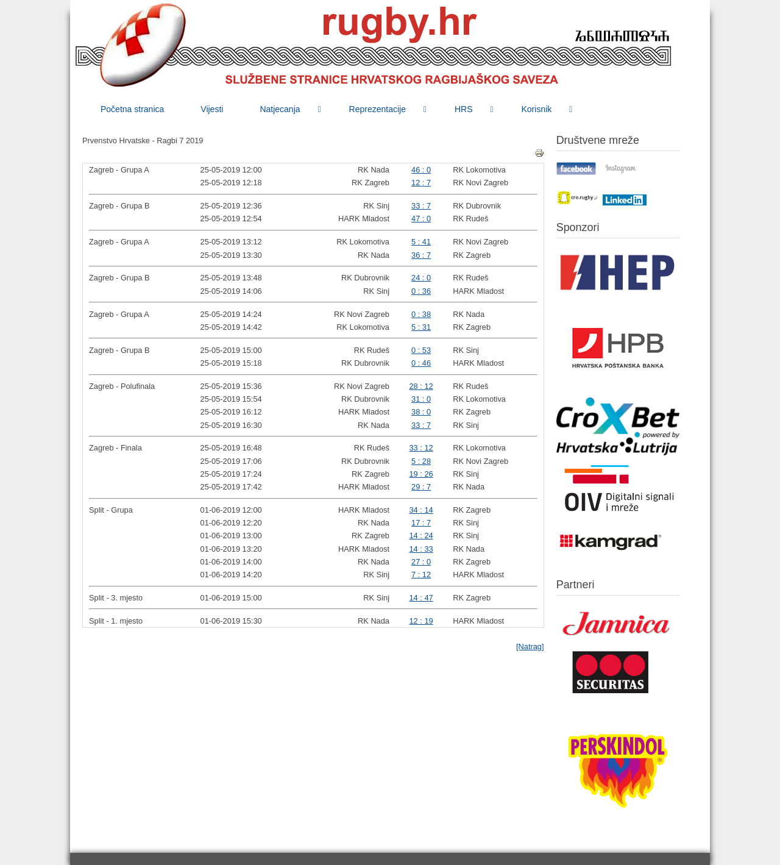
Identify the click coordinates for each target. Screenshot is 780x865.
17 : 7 (421, 522)
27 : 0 (421, 561)
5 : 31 (421, 327)
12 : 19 (421, 620)
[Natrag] (530, 646)
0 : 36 (421, 291)
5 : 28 (421, 461)
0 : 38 (421, 314)
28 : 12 (421, 386)
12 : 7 (421, 182)
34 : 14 (421, 509)
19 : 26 (421, 474)
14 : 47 (421, 597)
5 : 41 (421, 241)
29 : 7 (421, 486)
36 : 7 (421, 255)
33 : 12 (421, 447)
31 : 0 (421, 399)
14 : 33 (421, 549)
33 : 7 (421, 205)
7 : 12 (421, 574)
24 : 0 (421, 277)
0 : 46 (421, 363)
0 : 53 (421, 350)
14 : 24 (421, 535)
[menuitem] (132, 109)
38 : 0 (421, 411)
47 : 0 (421, 218)
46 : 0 (421, 169)
